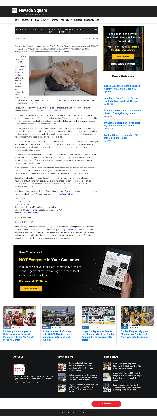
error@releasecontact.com (71, 229)
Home (18, 20)
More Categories (91, 20)
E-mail (38, 404)
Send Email (24, 204)
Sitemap (35, 382)
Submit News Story (123, 57)
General (25, 20)
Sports (55, 20)
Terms (15, 382)
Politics (35, 20)
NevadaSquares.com (75, 413)
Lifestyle (45, 20)
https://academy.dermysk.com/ (48, 110)
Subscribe (106, 404)
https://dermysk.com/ (66, 194)
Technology (66, 20)
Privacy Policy (25, 382)
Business (78, 20)
